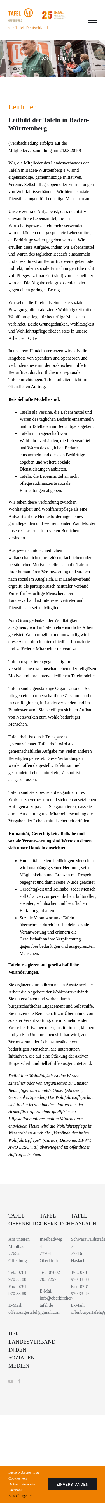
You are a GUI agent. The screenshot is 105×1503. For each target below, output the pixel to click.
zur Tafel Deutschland (28, 27)
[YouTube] (10, 1381)
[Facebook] (19, 1381)
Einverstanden (72, 1484)
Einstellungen (20, 1496)
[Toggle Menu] (92, 20)
